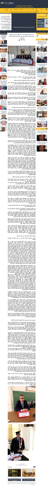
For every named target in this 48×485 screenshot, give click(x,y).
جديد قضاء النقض (6, 10)
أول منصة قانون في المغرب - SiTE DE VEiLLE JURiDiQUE (24, 7)
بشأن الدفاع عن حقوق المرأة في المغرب (42, 17)
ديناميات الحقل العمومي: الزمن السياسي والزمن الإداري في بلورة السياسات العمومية (4, 93)
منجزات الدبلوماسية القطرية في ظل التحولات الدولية (42, 119)
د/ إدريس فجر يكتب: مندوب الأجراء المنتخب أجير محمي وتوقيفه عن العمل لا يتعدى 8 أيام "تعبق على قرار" (42, 132)
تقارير (25, 9)
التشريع (42, 9)
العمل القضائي (36, 10)
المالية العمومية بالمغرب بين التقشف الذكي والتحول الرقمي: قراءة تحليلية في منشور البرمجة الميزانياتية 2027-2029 (3, 102)
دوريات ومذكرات (21, 9)
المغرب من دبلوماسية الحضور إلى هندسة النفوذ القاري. (3, 73)
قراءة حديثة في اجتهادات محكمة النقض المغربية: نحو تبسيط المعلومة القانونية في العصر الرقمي (6, 21)
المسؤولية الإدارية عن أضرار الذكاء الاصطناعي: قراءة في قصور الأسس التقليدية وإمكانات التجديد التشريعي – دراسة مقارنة (42, 76)
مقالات (32, 9)
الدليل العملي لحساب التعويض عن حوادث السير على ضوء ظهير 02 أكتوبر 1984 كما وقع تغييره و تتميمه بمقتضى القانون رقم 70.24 (42, 97)
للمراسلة (11, 9)
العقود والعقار (16, 9)
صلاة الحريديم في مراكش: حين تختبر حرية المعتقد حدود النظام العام (6, 19)
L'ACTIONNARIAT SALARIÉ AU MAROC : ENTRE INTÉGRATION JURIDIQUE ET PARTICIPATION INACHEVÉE (4, 37)
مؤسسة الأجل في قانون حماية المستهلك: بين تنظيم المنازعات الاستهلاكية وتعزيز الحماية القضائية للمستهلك (42, 108)
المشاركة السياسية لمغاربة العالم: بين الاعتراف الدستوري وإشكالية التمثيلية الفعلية (4, 55)
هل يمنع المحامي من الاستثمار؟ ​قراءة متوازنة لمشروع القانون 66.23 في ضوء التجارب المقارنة (3, 112)
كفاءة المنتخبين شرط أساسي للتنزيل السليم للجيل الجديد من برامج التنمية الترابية (42, 65)
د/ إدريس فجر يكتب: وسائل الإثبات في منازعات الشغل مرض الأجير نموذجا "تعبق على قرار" (42, 143)
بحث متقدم (42, 37)
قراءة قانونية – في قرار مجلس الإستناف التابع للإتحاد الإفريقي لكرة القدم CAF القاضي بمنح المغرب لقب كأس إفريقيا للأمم (3, 82)
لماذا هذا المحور (8, 29)
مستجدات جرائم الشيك (3, 126)
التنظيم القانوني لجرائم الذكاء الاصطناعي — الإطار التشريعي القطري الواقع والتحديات (6, 17)
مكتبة (29, 9)
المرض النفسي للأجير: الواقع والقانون (42, 86)
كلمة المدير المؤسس (42, 14)
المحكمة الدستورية (3, 47)
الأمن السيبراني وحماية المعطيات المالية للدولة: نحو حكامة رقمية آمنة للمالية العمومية (3, 65)
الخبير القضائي (3, 120)
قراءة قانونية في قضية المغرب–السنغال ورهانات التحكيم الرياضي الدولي (6, 25)
